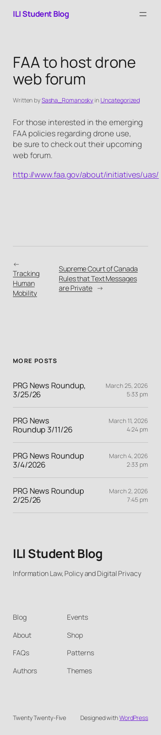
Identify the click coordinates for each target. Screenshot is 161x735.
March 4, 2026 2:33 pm (128, 460)
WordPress (133, 718)
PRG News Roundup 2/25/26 (48, 495)
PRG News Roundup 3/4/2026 (48, 460)
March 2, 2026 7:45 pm (128, 495)
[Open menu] (143, 14)
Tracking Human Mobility (26, 283)
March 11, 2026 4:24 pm (128, 425)
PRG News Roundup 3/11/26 (43, 425)
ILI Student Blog (41, 14)
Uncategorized (120, 100)
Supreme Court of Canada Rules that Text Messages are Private (98, 278)
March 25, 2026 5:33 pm (127, 389)
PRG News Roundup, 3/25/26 (49, 390)
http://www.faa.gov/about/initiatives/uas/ (86, 174)
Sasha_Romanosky (68, 100)
